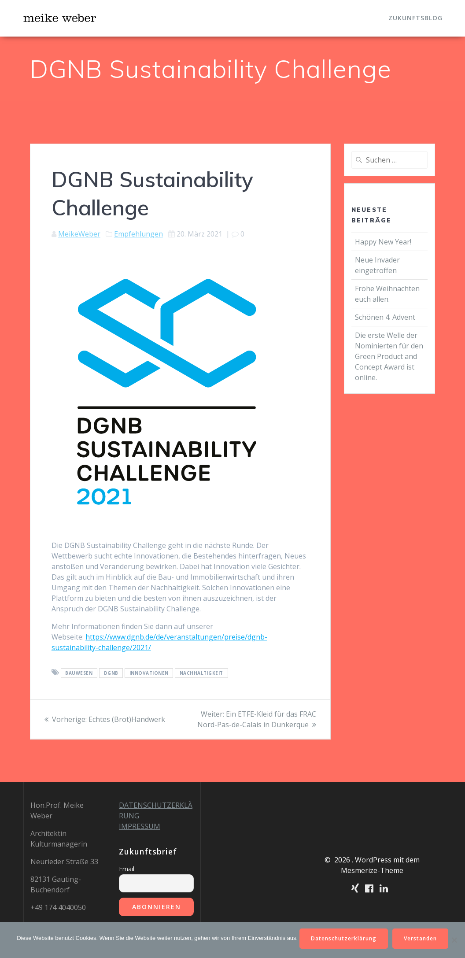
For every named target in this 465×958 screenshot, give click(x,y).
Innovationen (149, 673)
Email (126, 869)
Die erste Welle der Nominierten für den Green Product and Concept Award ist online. (389, 356)
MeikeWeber (79, 234)
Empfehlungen (138, 234)
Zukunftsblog (415, 18)
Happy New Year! (383, 242)
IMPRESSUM (139, 826)
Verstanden (420, 938)
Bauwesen (78, 673)
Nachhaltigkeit (201, 673)
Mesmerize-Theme (372, 870)
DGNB (111, 673)
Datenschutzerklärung (343, 938)
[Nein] (454, 940)
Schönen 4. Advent (385, 317)
